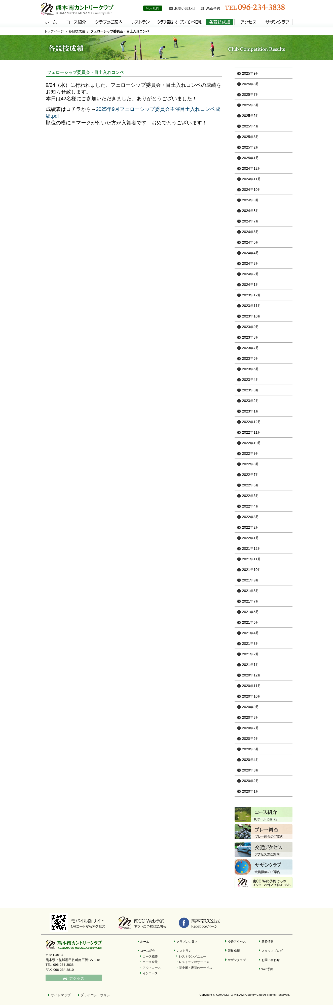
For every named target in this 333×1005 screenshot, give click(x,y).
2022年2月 (250, 527)
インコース (150, 973)
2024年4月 (250, 253)
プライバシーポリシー (97, 995)
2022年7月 (250, 475)
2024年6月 (250, 232)
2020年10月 (251, 696)
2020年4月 (250, 760)
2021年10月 (251, 570)
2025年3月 (250, 137)
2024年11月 (251, 179)
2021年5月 (250, 622)
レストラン (184, 950)
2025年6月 (250, 105)
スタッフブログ (272, 950)
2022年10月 (251, 443)
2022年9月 (250, 453)
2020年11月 (251, 686)
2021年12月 (251, 548)
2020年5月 (250, 749)
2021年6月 (250, 612)
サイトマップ (60, 995)
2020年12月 (251, 675)
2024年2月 (250, 274)
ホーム (144, 941)
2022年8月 (250, 464)
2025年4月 (250, 126)
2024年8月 (250, 211)
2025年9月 (250, 73)
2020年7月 (250, 728)
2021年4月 (250, 633)
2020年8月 (250, 717)
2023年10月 (251, 316)
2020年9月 (250, 707)
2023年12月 (251, 295)
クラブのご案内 (187, 941)
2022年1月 (250, 538)
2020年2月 (250, 781)
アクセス (77, 978)
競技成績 (234, 950)
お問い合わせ (271, 960)
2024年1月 (250, 285)
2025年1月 (250, 158)
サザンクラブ (237, 960)
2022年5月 (250, 496)
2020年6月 (250, 739)
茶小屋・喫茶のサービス (195, 967)
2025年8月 (250, 84)
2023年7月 (250, 348)
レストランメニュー (192, 956)
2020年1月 (250, 791)
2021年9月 (250, 580)
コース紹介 (147, 950)
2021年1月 (250, 665)
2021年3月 (250, 644)
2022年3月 (250, 517)
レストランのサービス (194, 962)
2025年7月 (250, 95)
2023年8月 (250, 337)
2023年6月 (250, 358)
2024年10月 (251, 190)
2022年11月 (251, 432)
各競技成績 (77, 31)
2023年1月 (250, 411)
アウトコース (152, 967)
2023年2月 (250, 401)
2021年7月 (250, 601)
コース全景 (150, 962)
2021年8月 (250, 591)
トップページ (54, 31)
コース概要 (150, 956)
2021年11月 (251, 559)
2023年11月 (251, 306)
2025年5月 (250, 116)
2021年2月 (250, 654)
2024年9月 (250, 200)
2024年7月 (250, 221)
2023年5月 (250, 369)
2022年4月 (250, 506)
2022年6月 (250, 485)
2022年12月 (251, 422)
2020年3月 (250, 770)
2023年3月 (250, 390)
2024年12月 (251, 168)
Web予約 (268, 969)
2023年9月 (250, 327)
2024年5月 (250, 242)
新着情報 (268, 941)
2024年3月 (250, 263)
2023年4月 (250, 380)
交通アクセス (237, 941)
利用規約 (152, 8)
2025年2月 (250, 147)
